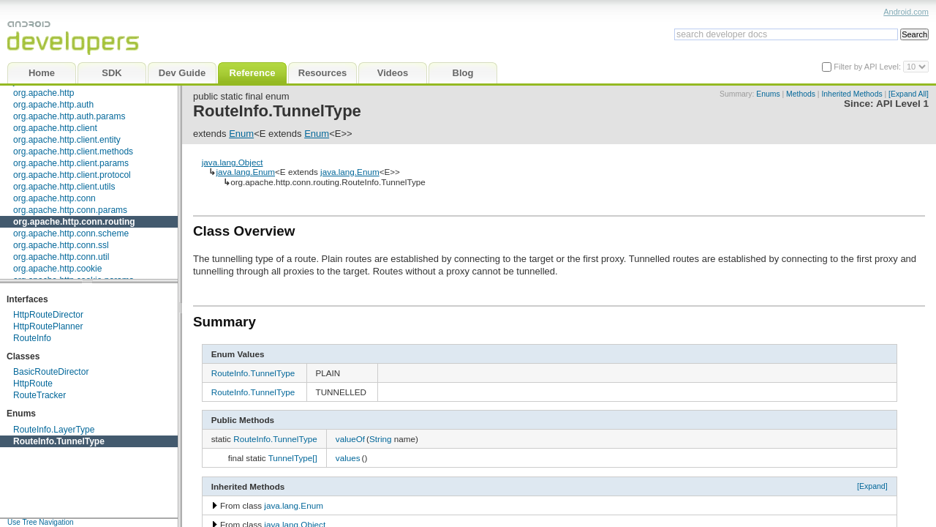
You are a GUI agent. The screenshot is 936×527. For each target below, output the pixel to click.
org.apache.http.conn (54, 198)
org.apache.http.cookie (57, 269)
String (380, 439)
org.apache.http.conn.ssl (61, 245)
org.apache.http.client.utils (64, 187)
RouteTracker (39, 395)
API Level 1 (902, 103)
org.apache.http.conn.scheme (71, 233)
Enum (241, 133)
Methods (800, 94)
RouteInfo (32, 338)
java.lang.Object (232, 162)
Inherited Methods (851, 94)
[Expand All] (908, 94)
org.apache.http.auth (53, 105)
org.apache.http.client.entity (67, 140)
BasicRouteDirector (50, 372)
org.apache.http (43, 93)
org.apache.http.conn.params (70, 210)
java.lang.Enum (245, 171)
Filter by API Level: (868, 66)
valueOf (350, 439)
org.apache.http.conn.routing (74, 222)
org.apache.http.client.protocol (72, 175)
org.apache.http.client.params (71, 163)
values (348, 458)
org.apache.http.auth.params (69, 116)
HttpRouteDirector (48, 315)
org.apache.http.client (55, 128)
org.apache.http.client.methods (73, 151)
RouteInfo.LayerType (53, 430)
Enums (768, 94)
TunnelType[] (292, 458)
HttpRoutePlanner (48, 326)
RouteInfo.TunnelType (59, 441)
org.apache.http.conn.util (61, 257)
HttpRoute (33, 383)
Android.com (906, 11)
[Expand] (872, 486)
